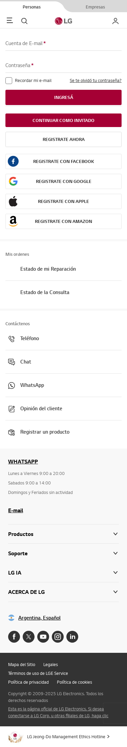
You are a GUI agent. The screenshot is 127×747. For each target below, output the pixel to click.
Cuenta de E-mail (25, 43)
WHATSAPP (23, 461)
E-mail (15, 510)
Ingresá (63, 97)
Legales (50, 664)
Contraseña (19, 65)
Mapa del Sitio (21, 664)
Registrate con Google (63, 181)
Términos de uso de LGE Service (38, 673)
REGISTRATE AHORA (64, 139)
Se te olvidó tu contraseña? (96, 80)
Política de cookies (74, 682)
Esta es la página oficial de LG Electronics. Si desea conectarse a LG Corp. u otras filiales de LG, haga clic (58, 712)
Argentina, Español (39, 617)
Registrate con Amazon (63, 221)
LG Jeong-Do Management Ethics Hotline (66, 736)
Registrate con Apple (63, 201)
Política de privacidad (28, 682)
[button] (63, 553)
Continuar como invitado (63, 120)
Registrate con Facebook (63, 161)
